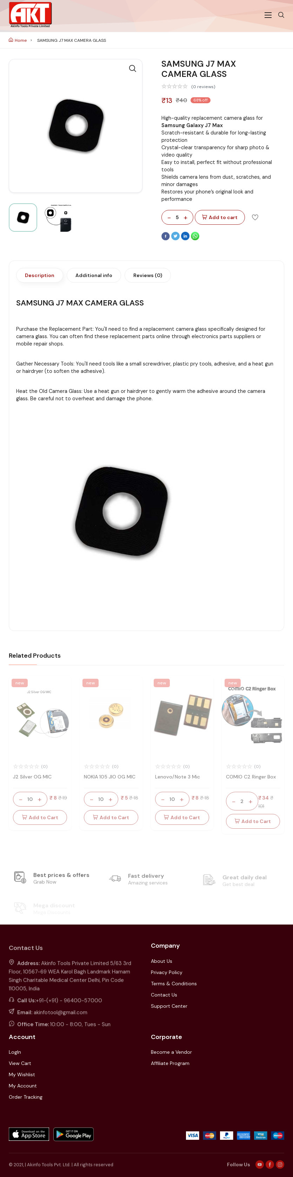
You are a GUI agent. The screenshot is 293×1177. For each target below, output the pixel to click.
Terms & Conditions (174, 983)
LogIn (15, 1052)
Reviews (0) (147, 275)
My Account (23, 1086)
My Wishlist (22, 1074)
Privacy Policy (166, 972)
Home (18, 40)
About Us (161, 961)
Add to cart (220, 217)
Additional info (93, 275)
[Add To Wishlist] (255, 217)
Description (39, 275)
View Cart (20, 1063)
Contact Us (164, 995)
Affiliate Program (170, 1063)
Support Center (169, 1006)
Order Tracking (25, 1097)
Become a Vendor (171, 1052)
